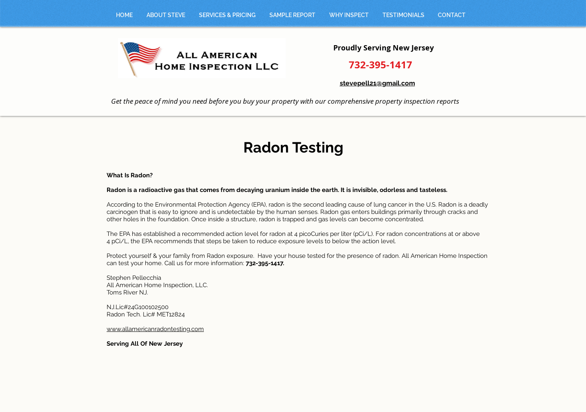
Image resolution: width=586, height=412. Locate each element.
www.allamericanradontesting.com (155, 329)
